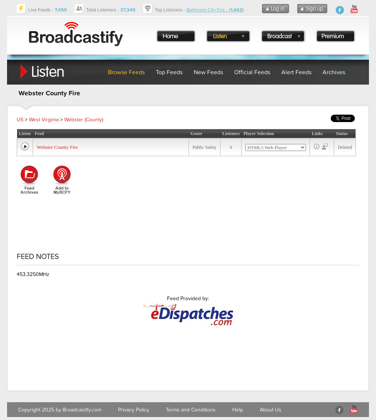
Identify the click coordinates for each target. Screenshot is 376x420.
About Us (270, 410)
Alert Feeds (296, 72)
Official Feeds (252, 72)
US (20, 120)
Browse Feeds (126, 72)
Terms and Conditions (191, 410)
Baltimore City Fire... (215, 10)
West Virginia (44, 120)
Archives (334, 72)
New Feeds (208, 72)
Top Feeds (169, 72)
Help (237, 410)
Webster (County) (83, 120)
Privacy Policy (133, 410)
